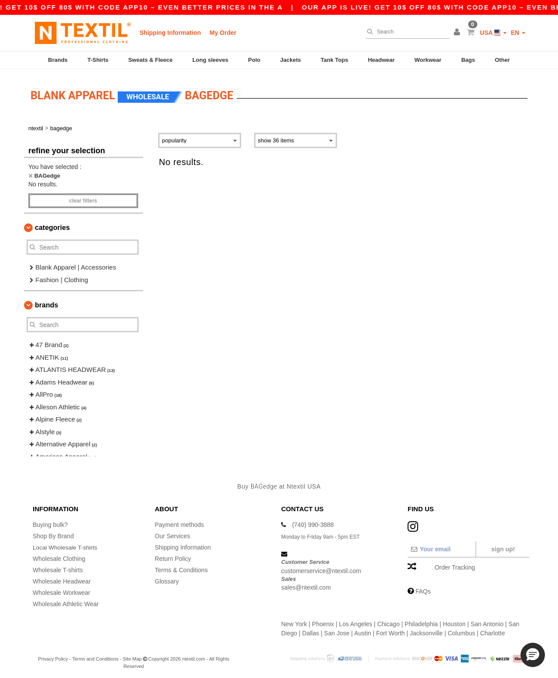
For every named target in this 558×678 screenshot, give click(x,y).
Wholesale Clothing (59, 555)
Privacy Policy (53, 655)
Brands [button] (46, 302)
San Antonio (487, 620)
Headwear (381, 60)
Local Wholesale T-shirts (66, 544)
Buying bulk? (50, 521)
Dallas (310, 630)
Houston (454, 620)
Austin (362, 630)
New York (294, 620)
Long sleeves (210, 60)
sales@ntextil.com (306, 584)
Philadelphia (421, 620)
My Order (223, 32)
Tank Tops (334, 60)
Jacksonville (426, 630)
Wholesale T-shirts (58, 566)
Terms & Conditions (181, 566)
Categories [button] (52, 224)
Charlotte (492, 630)
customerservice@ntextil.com (321, 567)
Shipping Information (170, 32)
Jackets (290, 60)
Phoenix (323, 620)
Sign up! (503, 546)
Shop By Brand (53, 533)
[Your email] (441, 546)
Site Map (132, 655)
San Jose (336, 630)
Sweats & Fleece (150, 60)
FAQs (423, 588)
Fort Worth (390, 630)
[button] (458, 32)
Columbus (461, 630)
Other (502, 60)
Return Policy (173, 555)
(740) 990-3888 (313, 521)
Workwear (428, 60)
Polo (254, 60)
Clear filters (83, 198)
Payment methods (179, 521)
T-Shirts (97, 60)
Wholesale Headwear (62, 578)
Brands (58, 60)
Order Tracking (455, 564)
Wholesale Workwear (61, 589)
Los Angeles (355, 620)
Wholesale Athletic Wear (66, 600)
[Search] (405, 31)
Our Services (172, 533)
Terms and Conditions (95, 655)
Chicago (388, 620)
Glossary (167, 578)
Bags (468, 60)
